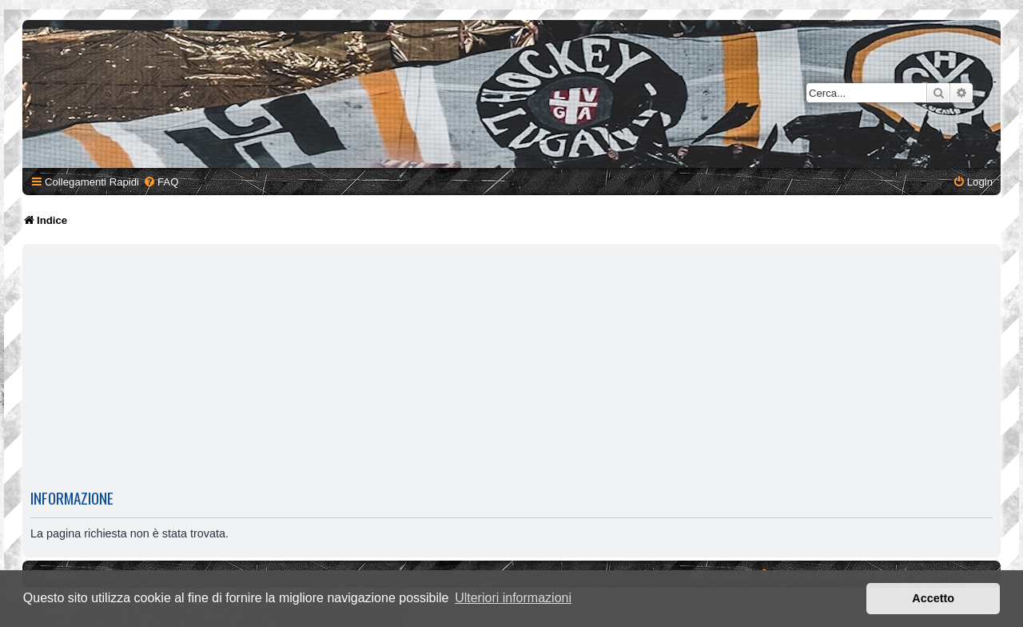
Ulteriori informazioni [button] (513, 598)
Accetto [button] (933, 598)
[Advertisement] (511, 366)
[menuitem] (160, 182)
